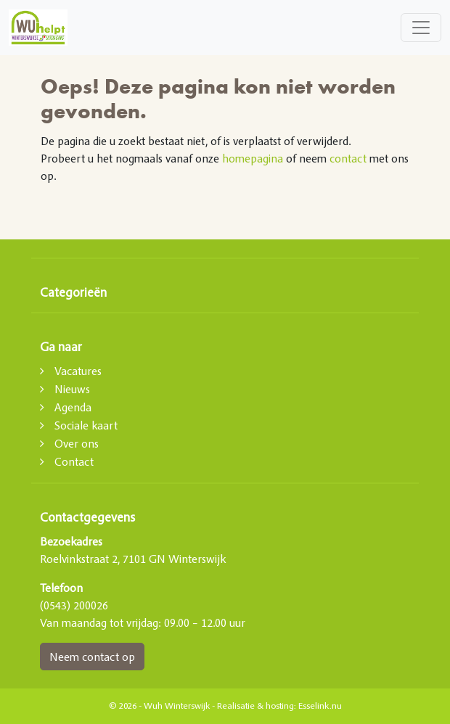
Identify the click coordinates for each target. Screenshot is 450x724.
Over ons (76, 443)
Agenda (72, 407)
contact (348, 158)
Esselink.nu (320, 706)
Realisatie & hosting (255, 706)
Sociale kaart (86, 425)
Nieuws (72, 389)
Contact (74, 461)
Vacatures (78, 370)
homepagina (252, 158)
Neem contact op (92, 656)
